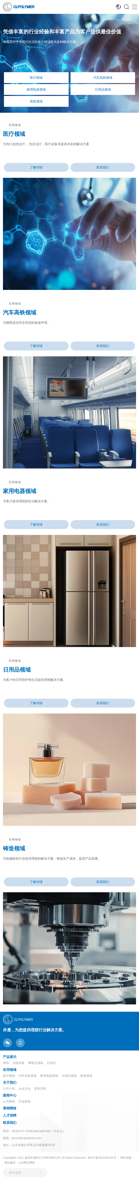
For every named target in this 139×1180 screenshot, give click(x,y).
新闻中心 (9, 1095)
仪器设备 (19, 1063)
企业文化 (24, 1088)
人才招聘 (9, 1115)
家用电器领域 (49, 1075)
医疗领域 (9, 1075)
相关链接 (15, 1172)
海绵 (6, 1063)
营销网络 (9, 1108)
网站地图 (125, 1157)
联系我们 (102, 167)
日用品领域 (69, 1075)
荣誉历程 (40, 1088)
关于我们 (9, 1082)
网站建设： (11, 1162)
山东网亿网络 (26, 1162)
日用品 (51, 1063)
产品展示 (9, 1057)
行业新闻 (24, 1101)
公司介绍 (9, 1088)
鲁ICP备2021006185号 (102, 1157)
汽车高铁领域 (27, 1075)
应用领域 (9, 1070)
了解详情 (36, 167)
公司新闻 (9, 1101)
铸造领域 (86, 1075)
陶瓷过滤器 (35, 1063)
